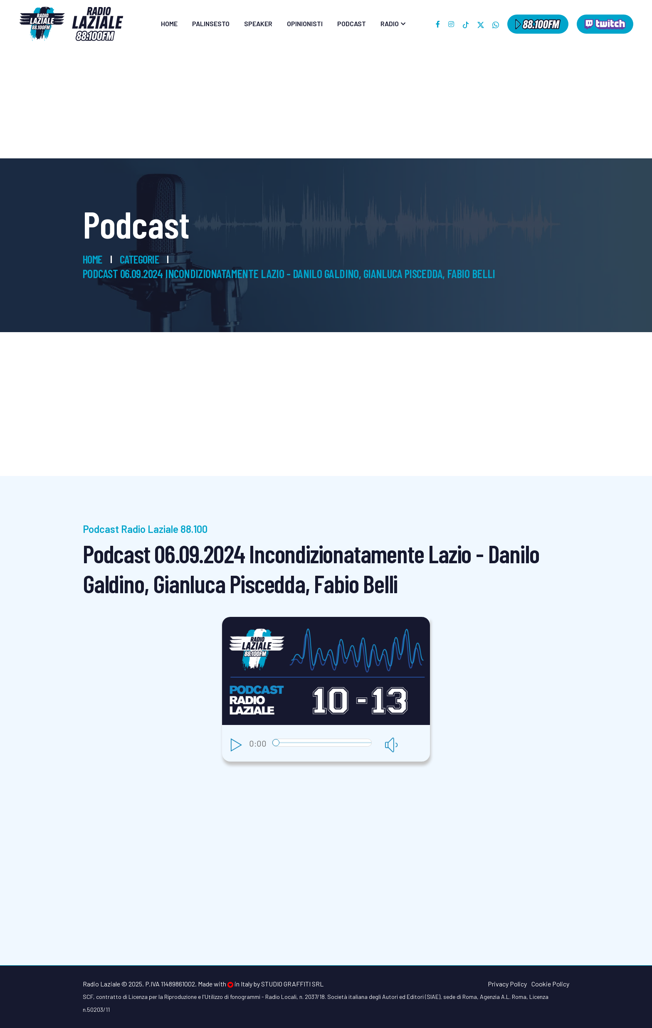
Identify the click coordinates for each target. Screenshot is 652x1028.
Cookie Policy (550, 984)
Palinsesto (211, 23)
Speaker (258, 23)
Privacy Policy (507, 984)
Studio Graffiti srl (292, 984)
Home (169, 23)
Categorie (143, 259)
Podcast (351, 23)
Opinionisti (305, 23)
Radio (389, 23)
